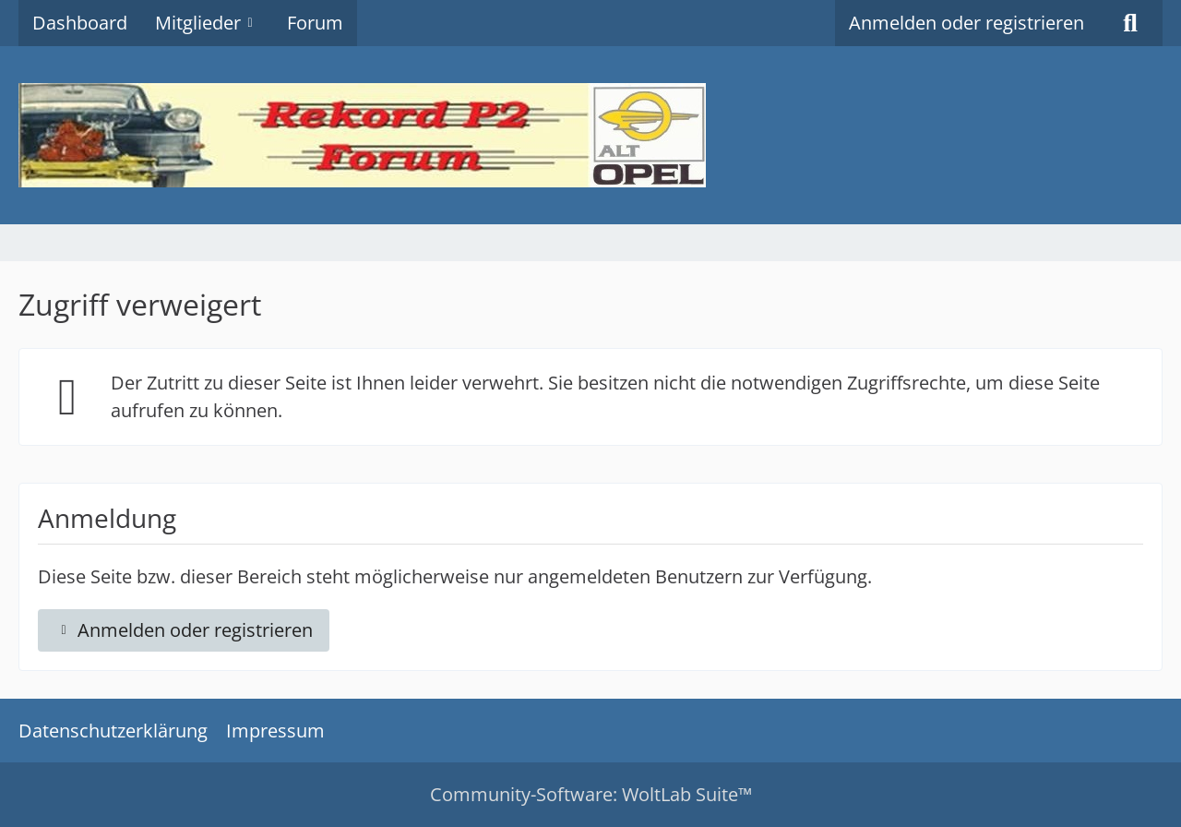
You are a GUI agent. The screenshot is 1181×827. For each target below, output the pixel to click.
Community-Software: (591, 794)
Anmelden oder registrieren (966, 22)
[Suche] (1130, 23)
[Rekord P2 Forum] (590, 135)
